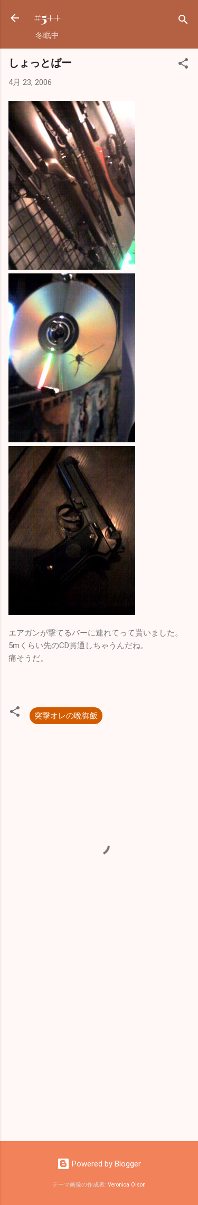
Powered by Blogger (99, 1164)
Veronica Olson (127, 1184)
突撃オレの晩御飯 (66, 715)
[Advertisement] (99, 1050)
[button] (183, 65)
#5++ (47, 18)
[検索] (183, 21)
